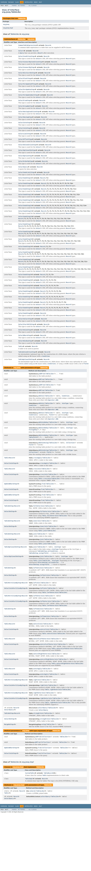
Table (20, 346)
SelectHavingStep (25, 117)
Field (51, 415)
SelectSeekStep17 (25, 224)
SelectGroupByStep (25, 106)
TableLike (22, 18)
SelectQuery (23, 167)
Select (20, 51)
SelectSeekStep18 (25, 231)
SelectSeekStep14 (25, 205)
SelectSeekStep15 (25, 211)
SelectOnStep (9, 511)
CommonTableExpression (27, 45)
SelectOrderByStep (25, 161)
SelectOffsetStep (25, 139)
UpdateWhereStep (10, 484)
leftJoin (36, 583)
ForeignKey (33, 429)
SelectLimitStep (24, 134)
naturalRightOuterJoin (42, 654)
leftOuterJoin (38, 596)
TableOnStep (9, 506)
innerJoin (37, 521)
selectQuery (42, 708)
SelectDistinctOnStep (26, 73)
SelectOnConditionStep (27, 145)
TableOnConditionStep (26, 352)
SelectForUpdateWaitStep (28, 95)
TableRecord (48, 773)
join (35, 534)
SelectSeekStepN (24, 313)
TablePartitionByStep (12, 583)
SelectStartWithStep (26, 324)
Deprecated (29, 2)
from (43, 484)
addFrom (42, 374)
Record (47, 45)
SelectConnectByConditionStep (30, 62)
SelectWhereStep (24, 335)
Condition (65, 396)
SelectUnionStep (24, 330)
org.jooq (6, 24)
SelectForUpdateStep (26, 89)
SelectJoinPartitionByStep (14, 588)
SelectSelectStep (25, 319)
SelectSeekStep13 (25, 200)
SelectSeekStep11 (25, 189)
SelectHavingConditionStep (28, 111)
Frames (14, 5)
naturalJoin (38, 624)
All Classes (33, 5)
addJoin (41, 396)
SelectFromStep (24, 100)
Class (17, 2)
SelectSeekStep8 (24, 302)
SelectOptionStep (25, 156)
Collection (70, 443)
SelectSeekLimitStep (26, 172)
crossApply (37, 458)
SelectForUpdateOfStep (27, 84)
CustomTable (29, 773)
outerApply (37, 668)
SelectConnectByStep (26, 67)
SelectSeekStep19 (25, 239)
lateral (33, 791)
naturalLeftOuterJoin (41, 639)
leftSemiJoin (38, 609)
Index (36, 2)
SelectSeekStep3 (24, 274)
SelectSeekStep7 (24, 296)
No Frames (21, 5)
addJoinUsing (43, 443)
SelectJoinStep (24, 128)
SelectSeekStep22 (25, 267)
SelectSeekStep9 (24, 307)
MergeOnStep (9, 724)
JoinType (65, 403)
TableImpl (29, 778)
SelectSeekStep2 (24, 246)
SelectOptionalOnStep (26, 150)
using (43, 724)
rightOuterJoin (39, 693)
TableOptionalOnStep (26, 359)
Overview (4, 2)
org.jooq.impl (8, 28)
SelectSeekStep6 (24, 291)
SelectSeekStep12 (25, 194)
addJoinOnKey (43, 422)
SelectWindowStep (25, 341)
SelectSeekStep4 (24, 280)
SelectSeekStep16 (25, 216)
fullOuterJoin (38, 506)
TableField (33, 437)
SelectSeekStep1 (24, 178)
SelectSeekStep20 (25, 252)
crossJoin (37, 469)
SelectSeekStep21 (25, 259)
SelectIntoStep (24, 122)
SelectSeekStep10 (25, 183)
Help (40, 2)
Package (11, 2)
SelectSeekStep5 (24, 285)
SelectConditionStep (26, 56)
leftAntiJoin (38, 568)
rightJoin (37, 680)
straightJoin (38, 713)
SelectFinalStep (24, 78)
